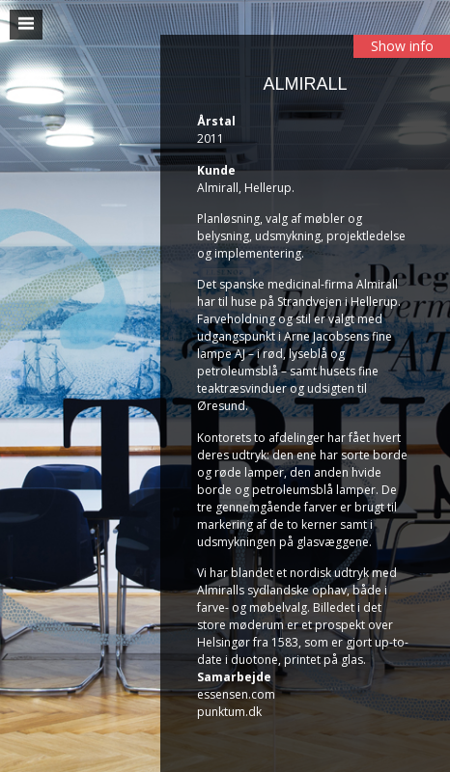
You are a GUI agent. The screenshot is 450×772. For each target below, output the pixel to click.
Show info (402, 46)
